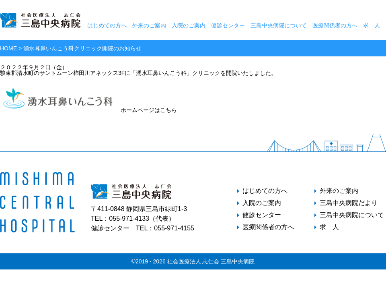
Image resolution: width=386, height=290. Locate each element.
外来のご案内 (149, 25)
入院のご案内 (188, 25)
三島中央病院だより (349, 203)
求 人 (371, 25)
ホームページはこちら (88, 110)
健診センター (228, 25)
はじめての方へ (107, 25)
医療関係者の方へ (334, 25)
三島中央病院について (278, 25)
